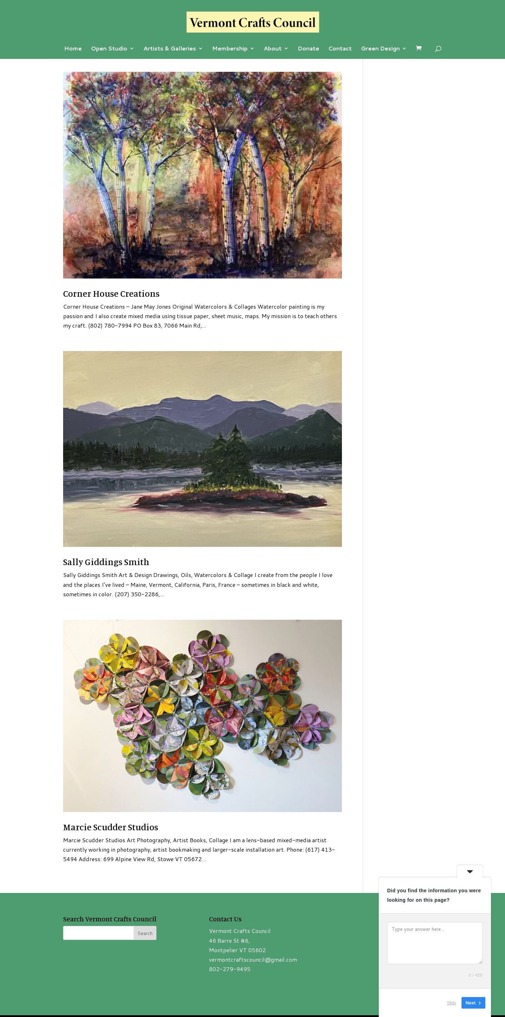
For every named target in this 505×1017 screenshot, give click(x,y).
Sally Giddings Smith (106, 561)
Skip (451, 1002)
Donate (308, 49)
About (273, 49)
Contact (340, 49)
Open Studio (109, 49)
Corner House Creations (111, 293)
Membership (230, 49)
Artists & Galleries (169, 49)
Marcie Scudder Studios (110, 827)
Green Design (380, 49)
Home (73, 49)
